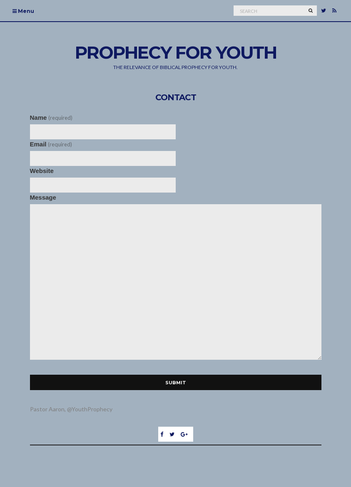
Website (42, 170)
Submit (175, 383)
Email (51, 144)
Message (43, 197)
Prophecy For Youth (175, 52)
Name (51, 117)
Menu (23, 11)
